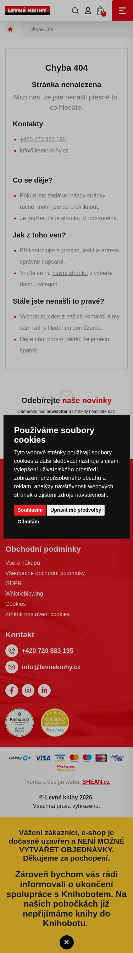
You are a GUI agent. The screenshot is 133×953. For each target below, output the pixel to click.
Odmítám (28, 521)
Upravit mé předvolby (75, 510)
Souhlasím (30, 510)
